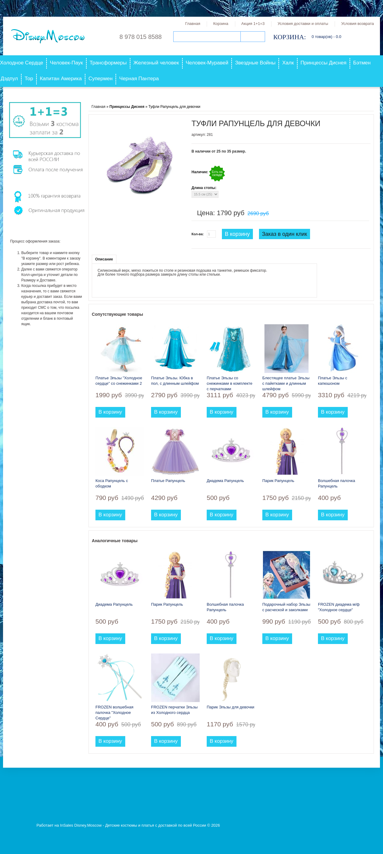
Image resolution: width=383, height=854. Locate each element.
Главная (192, 23)
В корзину (237, 234)
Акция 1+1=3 (253, 23)
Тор (29, 78)
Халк (288, 63)
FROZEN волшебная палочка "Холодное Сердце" (114, 712)
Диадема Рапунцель (225, 480)
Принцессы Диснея (324, 63)
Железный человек (156, 63)
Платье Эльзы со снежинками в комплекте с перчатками (229, 383)
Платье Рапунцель (168, 480)
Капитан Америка (61, 78)
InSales (66, 825)
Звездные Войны (255, 63)
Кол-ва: (197, 234)
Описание (104, 259)
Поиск (252, 37)
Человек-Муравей (207, 63)
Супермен (100, 78)
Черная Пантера (139, 78)
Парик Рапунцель (278, 480)
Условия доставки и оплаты (303, 23)
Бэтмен (362, 63)
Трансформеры (108, 63)
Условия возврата (357, 23)
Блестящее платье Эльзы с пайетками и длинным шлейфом (285, 383)
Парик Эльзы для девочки (230, 707)
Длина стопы (203, 188)
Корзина (220, 23)
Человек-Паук (66, 63)
